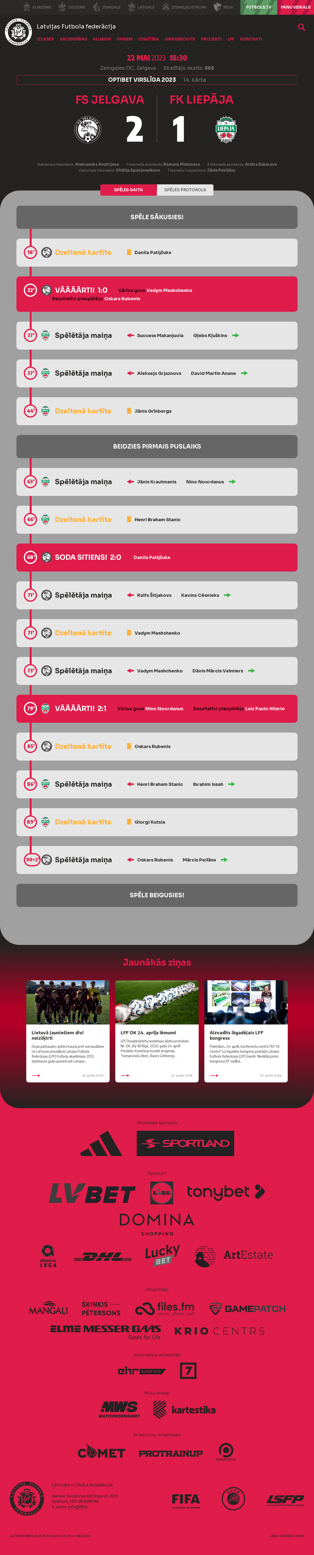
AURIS (299, 1536)
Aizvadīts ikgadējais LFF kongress (236, 1035)
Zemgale (107, 7)
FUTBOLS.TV (259, 7)
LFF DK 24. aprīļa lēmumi (148, 1032)
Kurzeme (37, 7)
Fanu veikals (296, 7)
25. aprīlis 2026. (68, 1075)
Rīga (223, 7)
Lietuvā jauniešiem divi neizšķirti (58, 1035)
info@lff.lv (77, 1506)
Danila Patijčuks (153, 252)
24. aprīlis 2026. (157, 1075)
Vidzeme (71, 7)
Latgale (141, 7)
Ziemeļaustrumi (184, 7)
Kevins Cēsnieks (200, 595)
